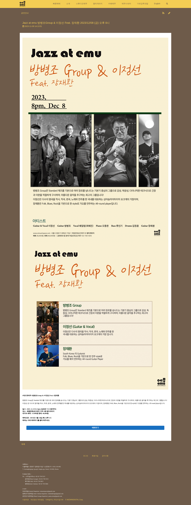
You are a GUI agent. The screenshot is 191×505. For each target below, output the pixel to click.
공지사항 (105, 456)
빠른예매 (56, 4)
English (157, 4)
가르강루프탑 (142, 4)
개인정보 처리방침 (37, 500)
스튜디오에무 (81, 4)
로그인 (85, 456)
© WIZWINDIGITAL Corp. (74, 500)
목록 (23, 444)
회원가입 (95, 456)
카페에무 (112, 4)
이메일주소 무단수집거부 (54, 500)
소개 (68, 4)
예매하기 (95, 428)
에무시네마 (126, 4)
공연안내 (25, 13)
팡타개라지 (97, 4)
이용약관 (25, 500)
